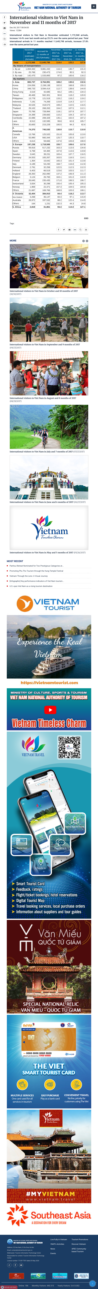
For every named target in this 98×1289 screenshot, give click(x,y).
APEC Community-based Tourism (79, 1250)
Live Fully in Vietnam (58, 1239)
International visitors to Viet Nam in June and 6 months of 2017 (48, 502)
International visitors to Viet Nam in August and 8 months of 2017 (43, 400)
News (52, 1249)
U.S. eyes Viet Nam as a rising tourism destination (31, 586)
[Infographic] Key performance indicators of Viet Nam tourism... (37, 581)
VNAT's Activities (57, 1244)
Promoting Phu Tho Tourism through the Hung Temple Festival (36, 571)
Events (53, 1253)
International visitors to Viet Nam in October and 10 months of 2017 (44, 293)
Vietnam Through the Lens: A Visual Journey (29, 576)
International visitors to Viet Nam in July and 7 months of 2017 (47, 451)
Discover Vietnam (79, 1244)
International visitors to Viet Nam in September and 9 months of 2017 (45, 346)
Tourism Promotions (80, 1239)
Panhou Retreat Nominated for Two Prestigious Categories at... (37, 566)
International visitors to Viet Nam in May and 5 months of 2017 (48, 552)
